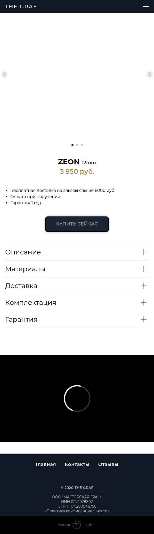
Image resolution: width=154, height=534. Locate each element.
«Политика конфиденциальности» (77, 511)
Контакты (77, 464)
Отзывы (108, 464)
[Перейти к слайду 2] (77, 145)
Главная (46, 464)
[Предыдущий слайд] (4, 74)
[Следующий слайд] (150, 74)
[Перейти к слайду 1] (72, 145)
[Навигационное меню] (146, 6)
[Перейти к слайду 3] (82, 145)
